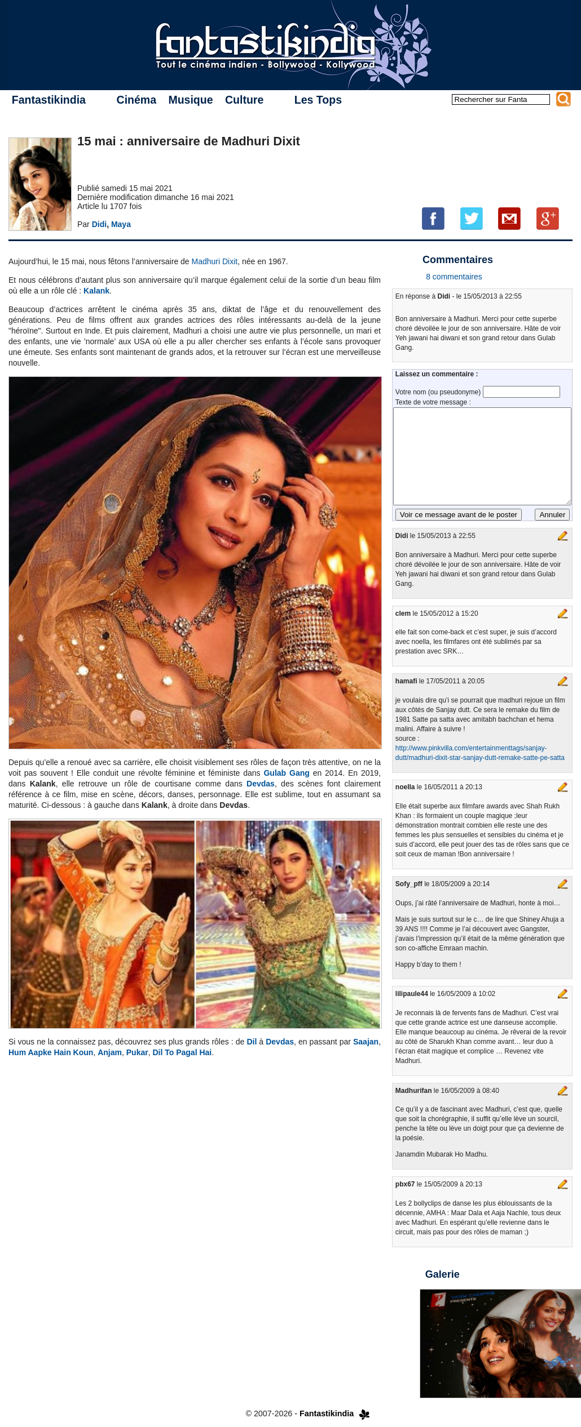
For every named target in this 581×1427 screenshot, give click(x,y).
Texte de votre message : (433, 402)
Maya (121, 224)
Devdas (261, 783)
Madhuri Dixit (215, 261)
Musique (190, 100)
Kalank (96, 290)
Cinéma (136, 100)
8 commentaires (454, 276)
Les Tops (318, 100)
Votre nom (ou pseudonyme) (439, 392)
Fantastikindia (49, 100)
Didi (99, 224)
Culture (244, 100)
